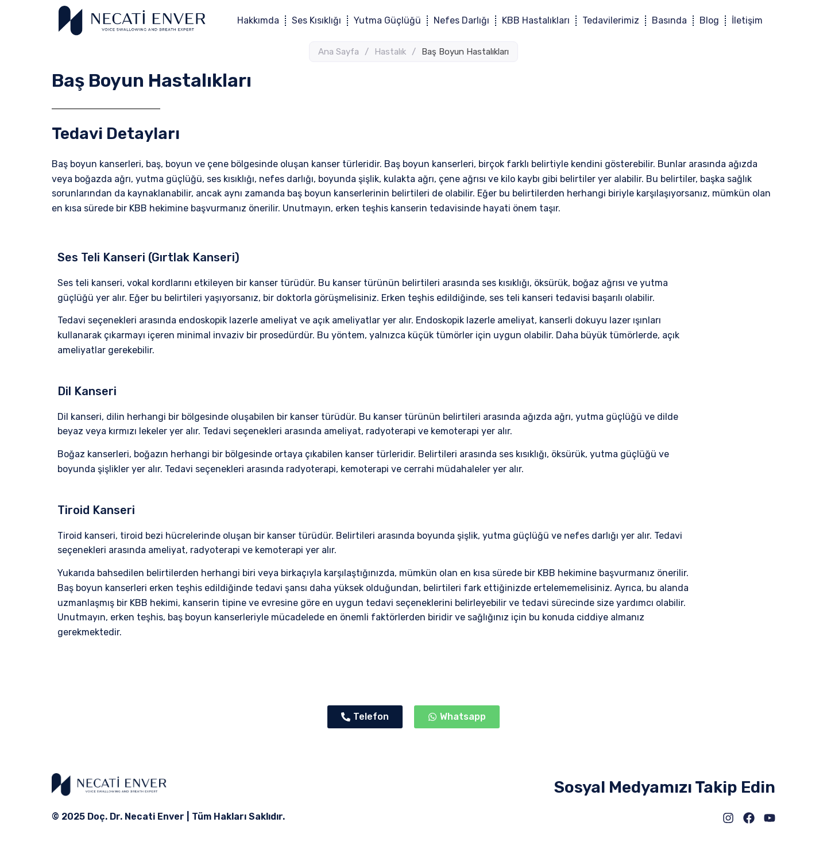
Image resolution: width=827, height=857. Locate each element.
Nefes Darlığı (461, 20)
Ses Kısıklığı (316, 20)
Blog (709, 20)
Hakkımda (258, 20)
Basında (669, 20)
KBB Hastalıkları (536, 20)
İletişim (747, 20)
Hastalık (390, 52)
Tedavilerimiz (610, 20)
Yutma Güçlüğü (387, 20)
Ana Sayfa (338, 52)
